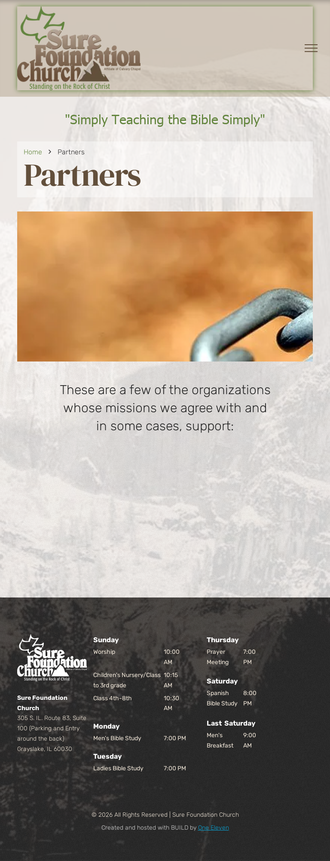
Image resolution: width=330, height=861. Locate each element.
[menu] (311, 48)
